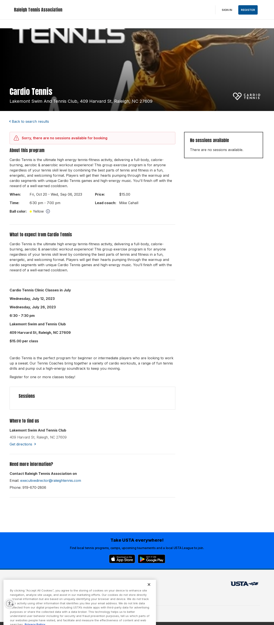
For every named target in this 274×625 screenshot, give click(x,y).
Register (248, 10)
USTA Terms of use (84, 585)
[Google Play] (151, 558)
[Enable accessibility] (9, 603)
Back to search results (30, 121)
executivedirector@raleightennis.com (50, 480)
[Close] (149, 591)
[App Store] (122, 558)
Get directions (21, 444)
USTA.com (132, 585)
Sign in (227, 10)
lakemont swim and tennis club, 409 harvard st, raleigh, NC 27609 (81, 101)
